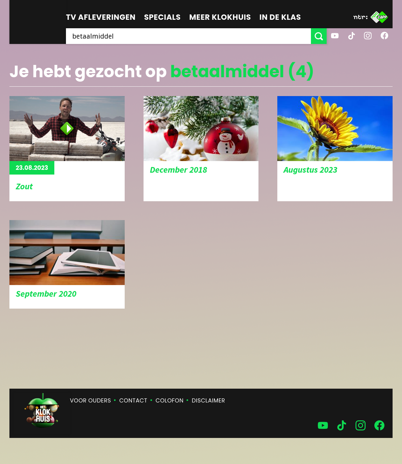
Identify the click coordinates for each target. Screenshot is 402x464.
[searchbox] (188, 36)
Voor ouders (90, 400)
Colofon (169, 400)
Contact (133, 400)
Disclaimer (208, 400)
